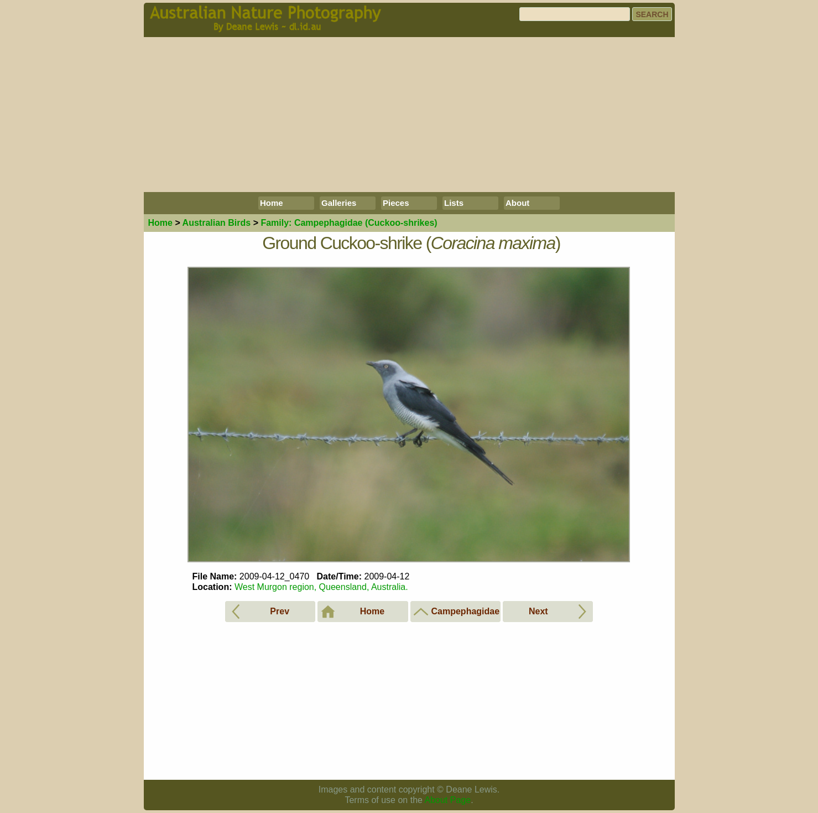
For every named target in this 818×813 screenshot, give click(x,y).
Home (271, 203)
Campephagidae (348, 222)
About (517, 203)
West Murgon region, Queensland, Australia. (321, 587)
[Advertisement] (409, 114)
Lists (453, 203)
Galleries (338, 203)
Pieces (396, 203)
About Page (448, 800)
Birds (217, 222)
